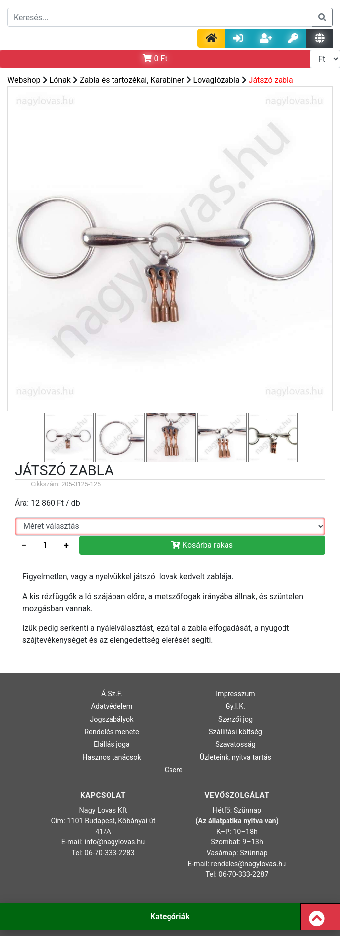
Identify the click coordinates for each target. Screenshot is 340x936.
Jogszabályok (111, 719)
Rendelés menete (111, 732)
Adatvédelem (111, 706)
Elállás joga (112, 744)
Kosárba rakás (202, 545)
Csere (174, 770)
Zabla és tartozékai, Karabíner (132, 80)
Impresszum (235, 694)
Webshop (24, 80)
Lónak (60, 80)
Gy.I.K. (235, 706)
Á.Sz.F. (111, 694)
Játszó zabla (271, 80)
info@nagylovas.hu (115, 842)
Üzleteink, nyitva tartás (235, 757)
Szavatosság (235, 744)
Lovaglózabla (216, 80)
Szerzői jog (235, 719)
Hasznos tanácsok (111, 757)
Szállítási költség (235, 732)
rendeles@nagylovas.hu (248, 864)
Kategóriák (170, 916)
